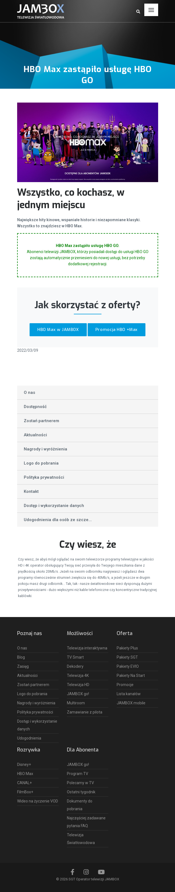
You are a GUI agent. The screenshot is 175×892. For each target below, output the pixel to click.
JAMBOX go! (78, 694)
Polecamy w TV (80, 783)
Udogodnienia (29, 738)
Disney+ (24, 764)
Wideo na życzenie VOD (37, 801)
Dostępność (35, 406)
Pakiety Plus (127, 648)
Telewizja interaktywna (87, 648)
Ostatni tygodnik (81, 792)
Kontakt (31, 491)
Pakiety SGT (127, 657)
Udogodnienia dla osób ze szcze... (58, 519)
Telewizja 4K (78, 675)
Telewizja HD (78, 684)
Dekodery (75, 666)
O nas (29, 392)
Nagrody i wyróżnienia (45, 449)
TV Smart (75, 657)
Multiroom (76, 703)
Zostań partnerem (41, 420)
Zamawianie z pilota (84, 712)
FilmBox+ (25, 792)
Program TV (77, 773)
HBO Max (25, 773)
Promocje (125, 684)
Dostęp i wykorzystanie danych (54, 505)
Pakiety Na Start (131, 675)
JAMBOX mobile (131, 703)
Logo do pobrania (41, 463)
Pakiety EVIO (128, 666)
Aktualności (35, 434)
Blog (21, 657)
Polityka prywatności (44, 477)
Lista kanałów (129, 694)
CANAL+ (24, 783)
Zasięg (23, 666)
